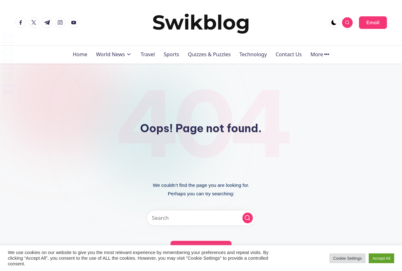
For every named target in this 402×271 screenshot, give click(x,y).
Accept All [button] (381, 258)
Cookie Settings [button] (347, 258)
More (319, 54)
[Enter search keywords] (201, 218)
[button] (373, 22)
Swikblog (201, 22)
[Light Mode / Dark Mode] (334, 22)
